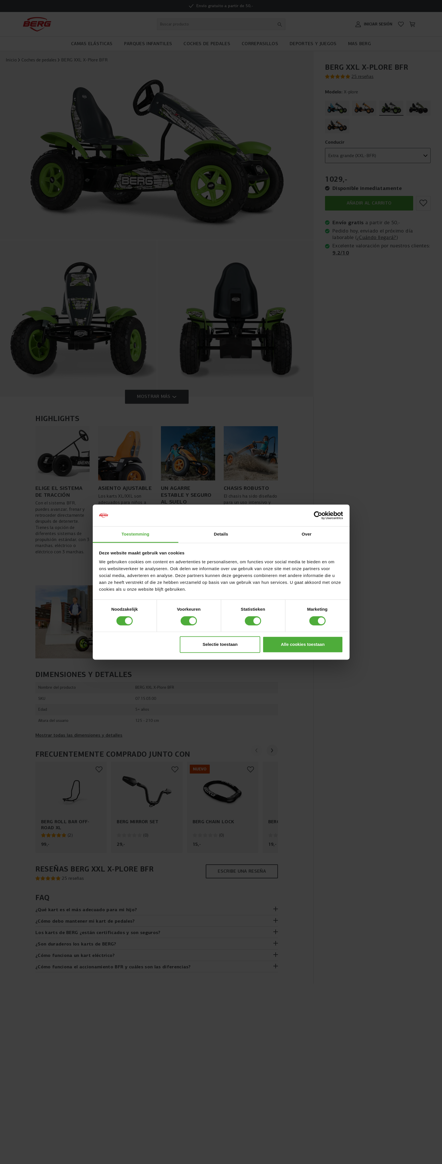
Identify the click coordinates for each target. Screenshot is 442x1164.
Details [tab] (221, 534)
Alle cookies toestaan (302, 644)
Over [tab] (307, 534)
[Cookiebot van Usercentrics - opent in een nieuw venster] (318, 515)
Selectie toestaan (220, 644)
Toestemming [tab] (136, 534)
